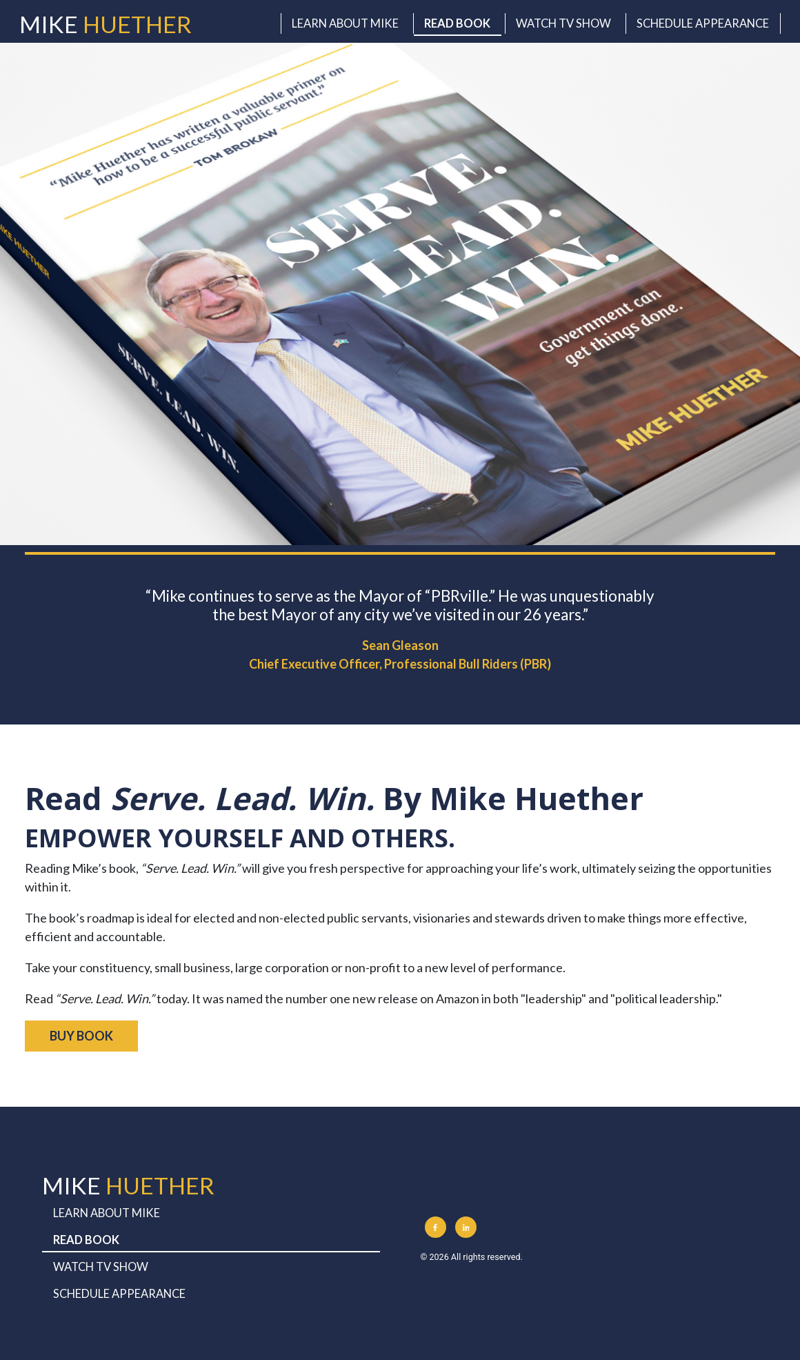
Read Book (457, 23)
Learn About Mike (345, 23)
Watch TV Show (563, 23)
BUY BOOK (81, 1035)
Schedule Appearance (703, 23)
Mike (105, 24)
